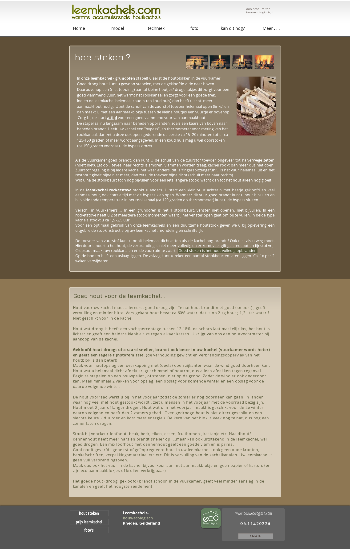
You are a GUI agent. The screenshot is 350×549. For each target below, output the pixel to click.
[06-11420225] (256, 523)
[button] (271, 28)
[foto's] (89, 530)
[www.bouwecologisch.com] (255, 513)
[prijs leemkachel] (89, 522)
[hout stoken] (89, 513)
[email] (255, 536)
